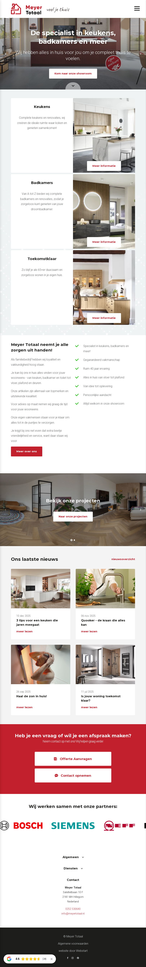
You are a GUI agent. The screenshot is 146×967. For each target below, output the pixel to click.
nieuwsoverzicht (123, 559)
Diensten (71, 868)
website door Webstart (73, 950)
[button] (5, 53)
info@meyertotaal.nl (73, 913)
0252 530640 (73, 909)
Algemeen (71, 857)
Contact (73, 880)
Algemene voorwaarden (73, 943)
